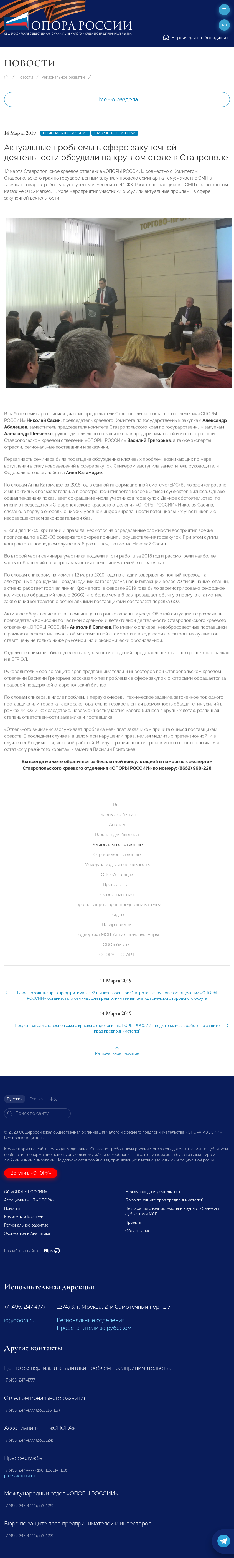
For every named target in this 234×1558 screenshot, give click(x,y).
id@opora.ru (19, 1320)
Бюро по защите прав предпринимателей (117, 904)
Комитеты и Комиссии (24, 1217)
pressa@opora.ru (19, 1476)
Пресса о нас (117, 884)
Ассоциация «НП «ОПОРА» (29, 1200)
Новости (25, 77)
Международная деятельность (117, 864)
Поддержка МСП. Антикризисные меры (117, 934)
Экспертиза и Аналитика (27, 1233)
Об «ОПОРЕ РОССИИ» (25, 1192)
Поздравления (117, 924)
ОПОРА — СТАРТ (117, 954)
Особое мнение (117, 894)
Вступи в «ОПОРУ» (31, 1173)
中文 (53, 1099)
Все (117, 804)
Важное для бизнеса (117, 834)
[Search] (37, 1113)
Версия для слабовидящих (195, 37)
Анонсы (117, 824)
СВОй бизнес (117, 944)
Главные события (117, 814)
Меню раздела (118, 99)
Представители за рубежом (94, 1328)
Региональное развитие (63, 77)
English (36, 1099)
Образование (137, 1230)
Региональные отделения (91, 1320)
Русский (14, 1099)
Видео (117, 914)
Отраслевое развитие (117, 854)
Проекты (133, 1222)
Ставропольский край (114, 133)
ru (224, 25)
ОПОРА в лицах (117, 874)
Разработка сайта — (32, 1250)
